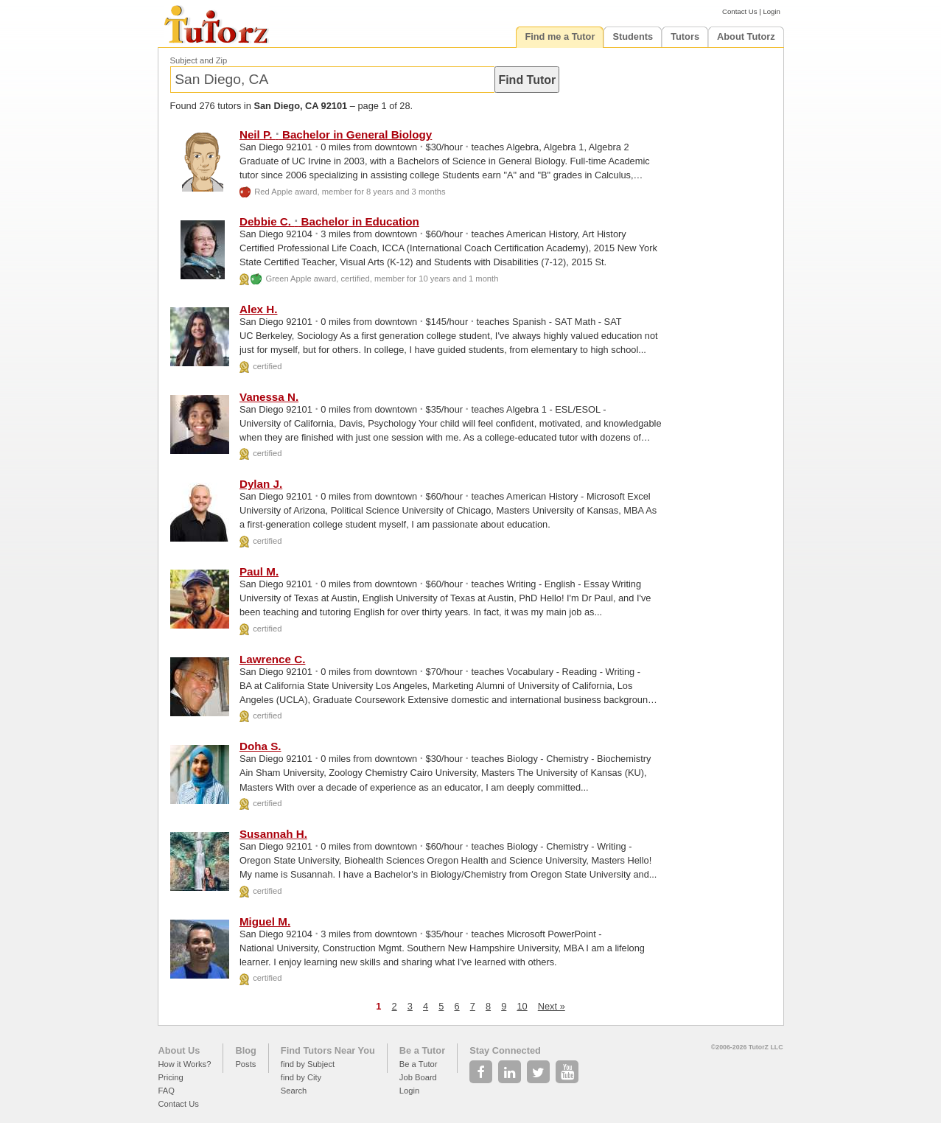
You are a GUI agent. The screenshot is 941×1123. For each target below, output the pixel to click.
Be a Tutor (422, 1050)
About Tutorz (746, 36)
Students (632, 36)
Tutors (685, 36)
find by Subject (308, 1064)
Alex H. (258, 309)
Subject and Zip (199, 60)
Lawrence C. (272, 659)
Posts (245, 1064)
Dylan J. (260, 483)
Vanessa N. (268, 397)
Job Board (418, 1077)
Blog (245, 1050)
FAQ (166, 1090)
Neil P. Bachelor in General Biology (335, 134)
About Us (179, 1050)
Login (771, 11)
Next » (551, 1006)
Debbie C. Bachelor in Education (329, 221)
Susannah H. (273, 834)
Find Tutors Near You (328, 1050)
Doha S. (260, 746)
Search (294, 1090)
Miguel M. (264, 921)
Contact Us (739, 11)
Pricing (170, 1077)
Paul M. (259, 571)
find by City (301, 1077)
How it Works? (184, 1064)
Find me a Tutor (560, 36)
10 (522, 1006)
